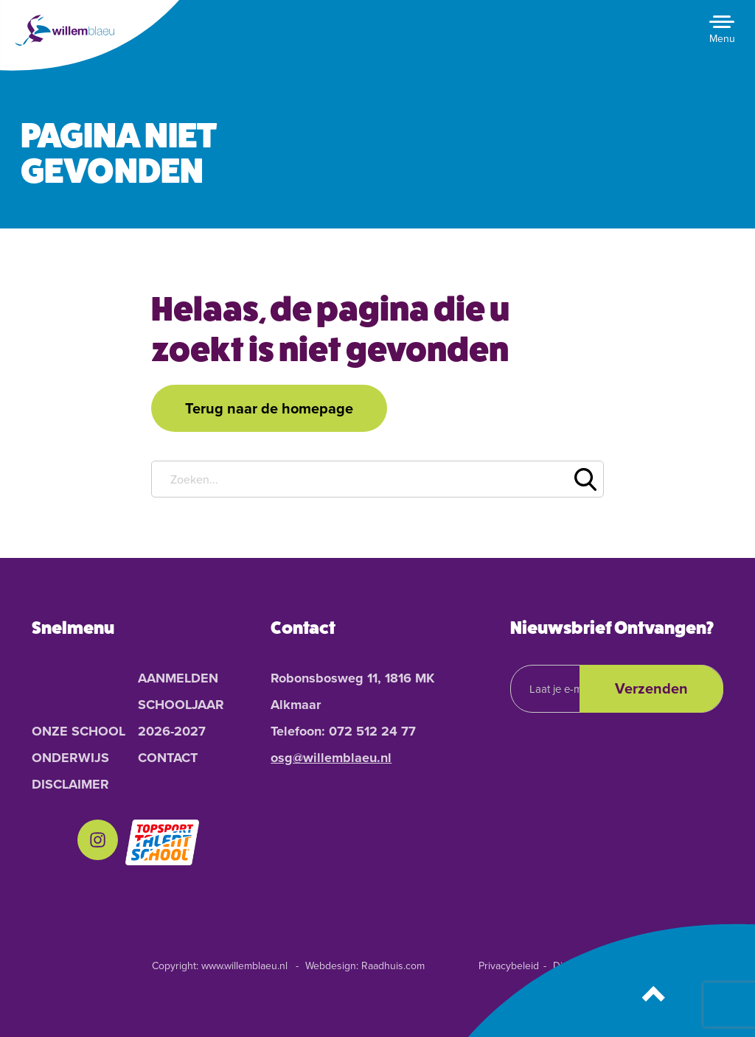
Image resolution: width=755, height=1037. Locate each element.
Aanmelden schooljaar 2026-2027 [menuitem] (181, 704)
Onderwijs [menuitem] (70, 757)
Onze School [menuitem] (78, 731)
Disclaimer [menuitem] (70, 784)
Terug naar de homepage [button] (269, 408)
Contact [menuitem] (168, 757)
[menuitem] (97, 842)
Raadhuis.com (393, 966)
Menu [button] (722, 38)
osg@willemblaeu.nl (331, 757)
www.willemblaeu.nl (244, 966)
